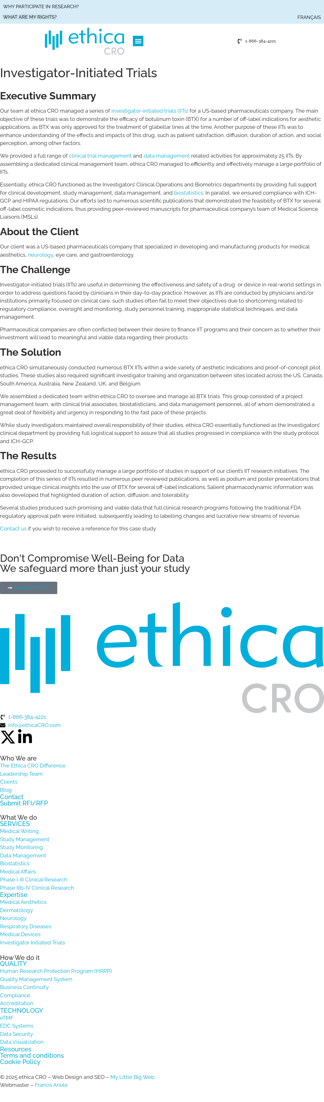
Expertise (14, 895)
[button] (138, 41)
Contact (11, 797)
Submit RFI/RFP (24, 803)
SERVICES (15, 824)
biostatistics (188, 193)
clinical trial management (100, 156)
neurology (40, 255)
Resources (15, 1049)
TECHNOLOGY (21, 1010)
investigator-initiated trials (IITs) (149, 111)
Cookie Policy (20, 1062)
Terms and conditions (32, 1055)
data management (167, 156)
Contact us (13, 528)
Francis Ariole (51, 1085)
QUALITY (13, 963)
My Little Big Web (132, 1077)
